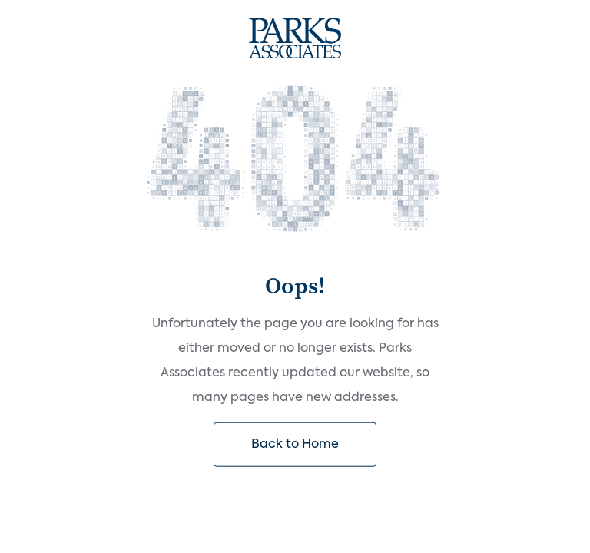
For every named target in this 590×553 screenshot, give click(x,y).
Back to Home (295, 445)
